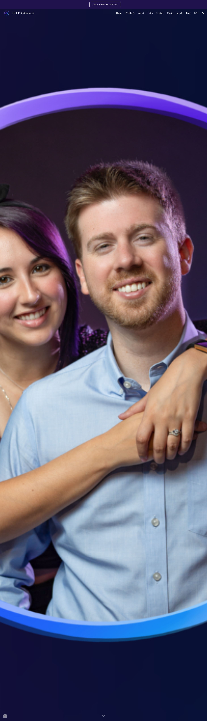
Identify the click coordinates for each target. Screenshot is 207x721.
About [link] (141, 13)
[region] (103, 4)
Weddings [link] (130, 13)
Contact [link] (159, 13)
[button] (203, 13)
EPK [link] (196, 13)
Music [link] (170, 13)
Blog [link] (188, 13)
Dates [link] (150, 13)
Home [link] (119, 13)
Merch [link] (179, 13)
